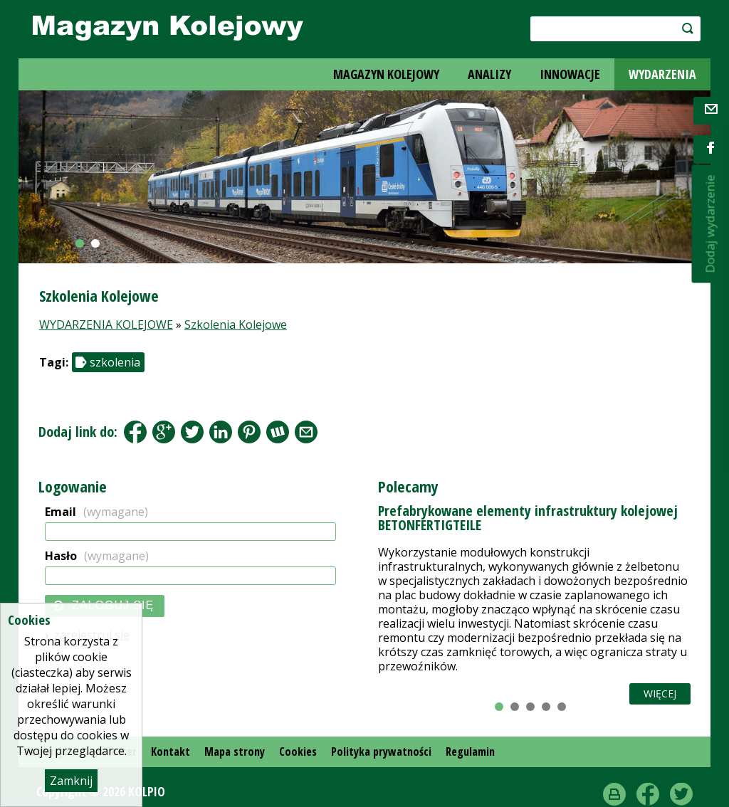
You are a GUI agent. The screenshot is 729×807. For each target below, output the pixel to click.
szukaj (685, 28)
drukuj (614, 794)
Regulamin (470, 751)
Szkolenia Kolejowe (235, 324)
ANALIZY (489, 74)
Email (96, 511)
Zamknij (71, 780)
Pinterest (249, 432)
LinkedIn (220, 432)
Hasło (97, 556)
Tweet (192, 432)
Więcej (660, 693)
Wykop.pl (277, 432)
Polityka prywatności (381, 751)
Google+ (163, 432)
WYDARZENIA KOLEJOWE (106, 324)
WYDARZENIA (662, 74)
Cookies (298, 751)
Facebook (135, 432)
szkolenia (115, 362)
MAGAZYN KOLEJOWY (386, 74)
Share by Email (306, 432)
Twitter (681, 794)
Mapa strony (234, 751)
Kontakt (170, 751)
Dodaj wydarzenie (710, 224)
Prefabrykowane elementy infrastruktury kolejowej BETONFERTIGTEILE (528, 517)
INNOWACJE (570, 74)
